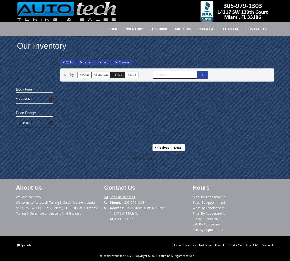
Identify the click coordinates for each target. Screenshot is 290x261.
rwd (103, 62)
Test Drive (156, 29)
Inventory (130, 29)
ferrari (86, 62)
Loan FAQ (228, 29)
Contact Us (253, 29)
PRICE (118, 75)
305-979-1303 (134, 202)
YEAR (131, 75)
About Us (180, 29)
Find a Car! (204, 29)
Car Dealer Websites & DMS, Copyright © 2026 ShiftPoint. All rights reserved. (146, 256)
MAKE (84, 75)
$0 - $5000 (34, 123)
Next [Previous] (178, 148)
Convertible (34, 99)
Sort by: (70, 75)
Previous (162, 148)
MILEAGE (101, 75)
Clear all (122, 62)
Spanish (26, 245)
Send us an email (122, 197)
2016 (67, 62)
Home (110, 29)
